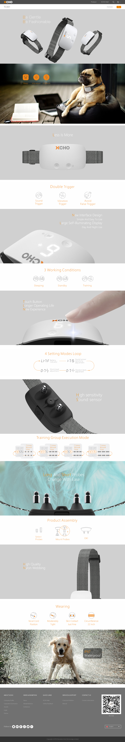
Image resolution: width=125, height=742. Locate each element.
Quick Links (47, 695)
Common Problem (68, 700)
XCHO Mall (105, 2)
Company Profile (9, 700)
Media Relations (28, 703)
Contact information (88, 700)
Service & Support (69, 695)
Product (93, 2)
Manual (64, 703)
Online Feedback (48, 703)
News (25, 700)
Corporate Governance (11, 703)
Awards (6, 707)
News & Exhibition (30, 695)
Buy (119, 7)
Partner (6, 713)
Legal (5, 710)
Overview (110, 7)
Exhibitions (26, 707)
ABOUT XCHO (8, 695)
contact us (86, 695)
